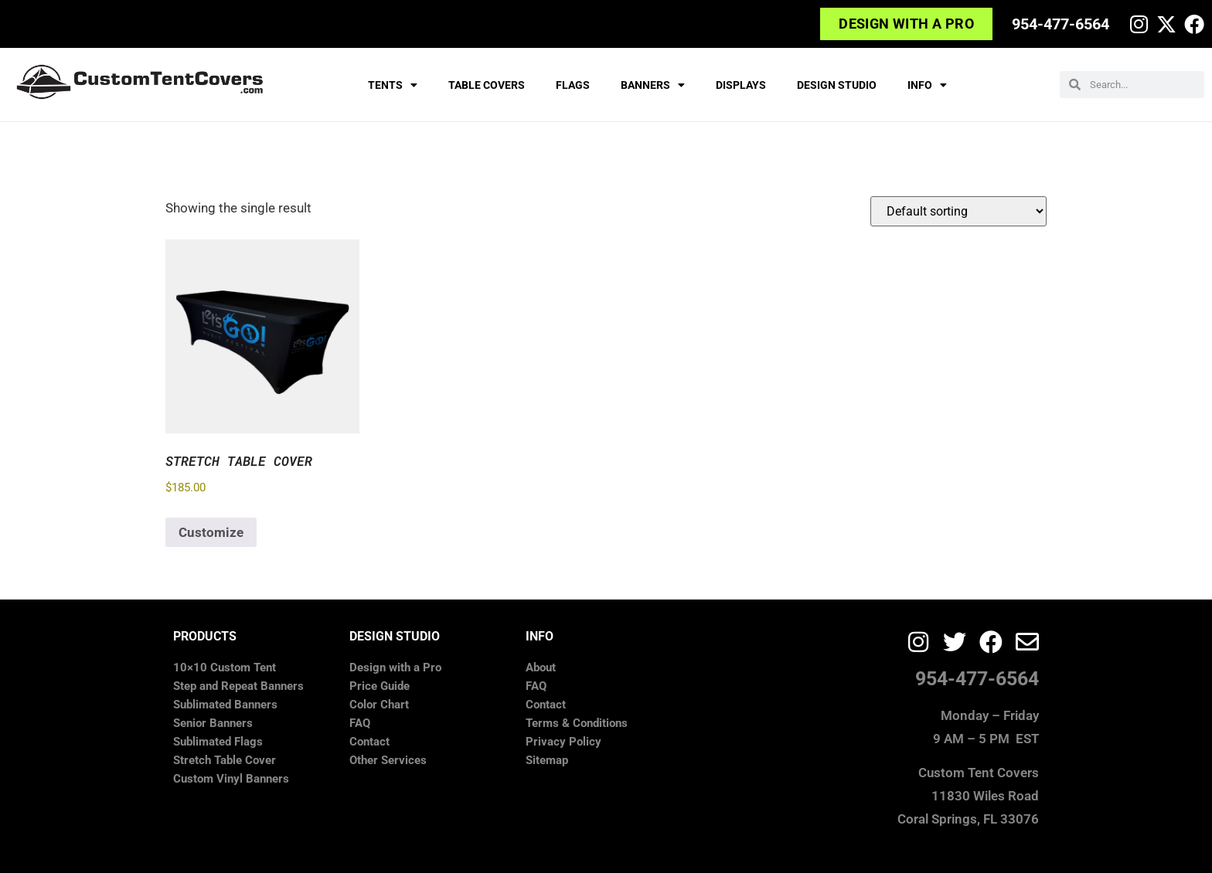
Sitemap (547, 760)
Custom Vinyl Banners (231, 779)
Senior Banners (213, 723)
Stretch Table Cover (224, 760)
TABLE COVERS (486, 85)
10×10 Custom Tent (224, 667)
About (541, 667)
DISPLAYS (741, 85)
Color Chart (379, 705)
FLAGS (573, 85)
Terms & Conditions (577, 723)
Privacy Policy (563, 742)
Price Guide (379, 686)
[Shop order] (958, 211)
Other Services (388, 760)
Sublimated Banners (225, 705)
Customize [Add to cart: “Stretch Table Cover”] (211, 532)
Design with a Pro (395, 667)
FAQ (359, 723)
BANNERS (653, 85)
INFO (927, 85)
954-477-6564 (1060, 24)
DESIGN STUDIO (837, 85)
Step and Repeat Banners (238, 686)
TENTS (392, 85)
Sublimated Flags (218, 742)
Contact (369, 742)
